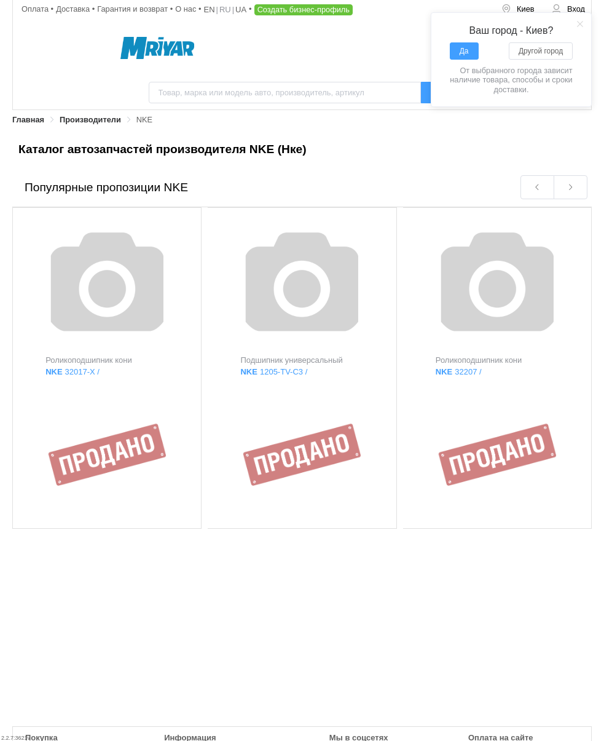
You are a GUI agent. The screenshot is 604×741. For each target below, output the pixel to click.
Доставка (74, 9)
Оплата (36, 9)
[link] (28, 120)
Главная (28, 119)
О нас (186, 9)
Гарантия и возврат (133, 9)
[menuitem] (518, 9)
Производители (90, 119)
